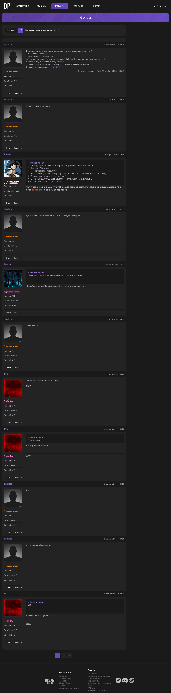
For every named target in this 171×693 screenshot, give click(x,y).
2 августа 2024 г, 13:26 (114, 484)
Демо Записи (66, 683)
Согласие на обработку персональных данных (99, 680)
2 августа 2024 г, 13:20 (114, 374)
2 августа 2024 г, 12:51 (114, 264)
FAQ (90, 685)
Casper (7, 264)
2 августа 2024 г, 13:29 (114, 594)
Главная (63, 676)
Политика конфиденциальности (99, 674)
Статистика (22, 6)
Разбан (62, 681)
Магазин (59, 6)
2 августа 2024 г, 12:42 (114, 209)
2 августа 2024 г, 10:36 (114, 99)
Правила (41, 6)
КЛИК (57, 67)
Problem (8, 154)
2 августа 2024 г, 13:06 (114, 319)
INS (6, 374)
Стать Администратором (69, 686)
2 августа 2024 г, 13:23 (114, 429)
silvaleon (8, 44)
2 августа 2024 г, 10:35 (114, 45)
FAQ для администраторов (97, 689)
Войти (160, 6)
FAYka (98, 71)
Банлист (78, 6)
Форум (96, 6)
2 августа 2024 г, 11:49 (114, 154)
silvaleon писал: (36, 163)
